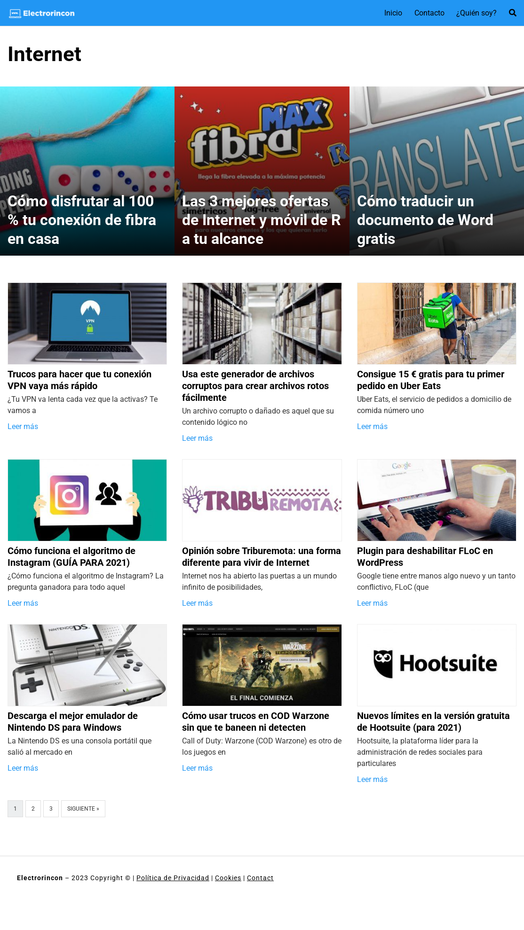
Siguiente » (83, 808)
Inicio (393, 12)
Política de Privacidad (172, 878)
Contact (260, 878)
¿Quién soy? (476, 12)
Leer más (23, 426)
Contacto (429, 12)
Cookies (228, 878)
